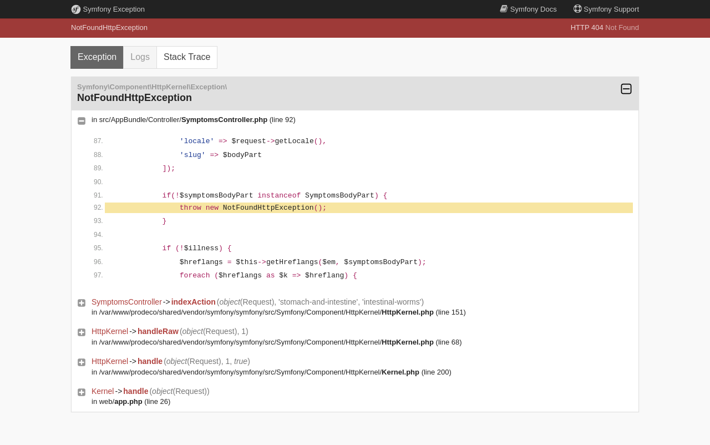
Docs (528, 9)
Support (606, 9)
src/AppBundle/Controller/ (183, 119)
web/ (121, 401)
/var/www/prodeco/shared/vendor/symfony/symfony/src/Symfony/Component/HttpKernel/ (266, 312)
